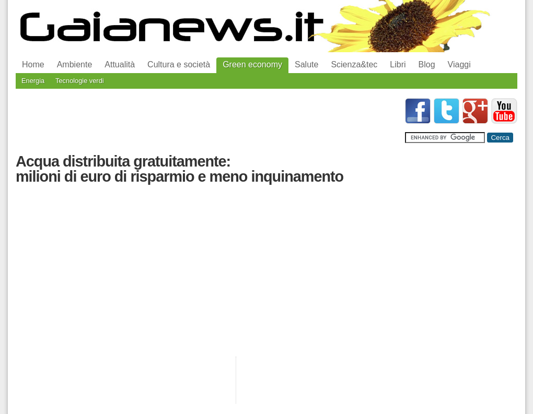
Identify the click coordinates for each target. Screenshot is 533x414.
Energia (32, 81)
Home (33, 64)
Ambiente (74, 64)
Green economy (252, 64)
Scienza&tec (354, 64)
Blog (427, 64)
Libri (397, 64)
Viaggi (459, 64)
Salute (306, 64)
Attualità (120, 64)
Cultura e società (178, 64)
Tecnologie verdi (79, 81)
